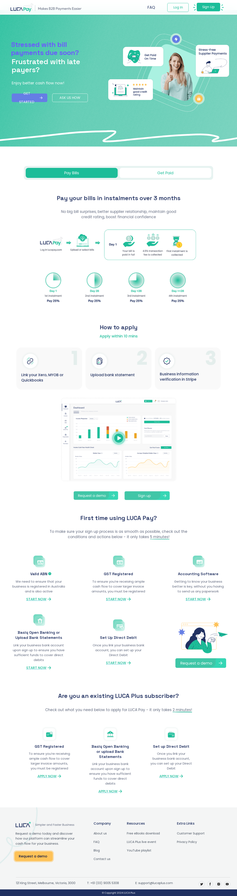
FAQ (151, 7)
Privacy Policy (182, 842)
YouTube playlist (134, 850)
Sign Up (208, 6)
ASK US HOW (69, 97)
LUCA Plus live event (137, 842)
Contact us (97, 859)
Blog (92, 850)
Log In (178, 7)
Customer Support (186, 833)
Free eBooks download (138, 833)
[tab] (74, 172)
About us (95, 833)
